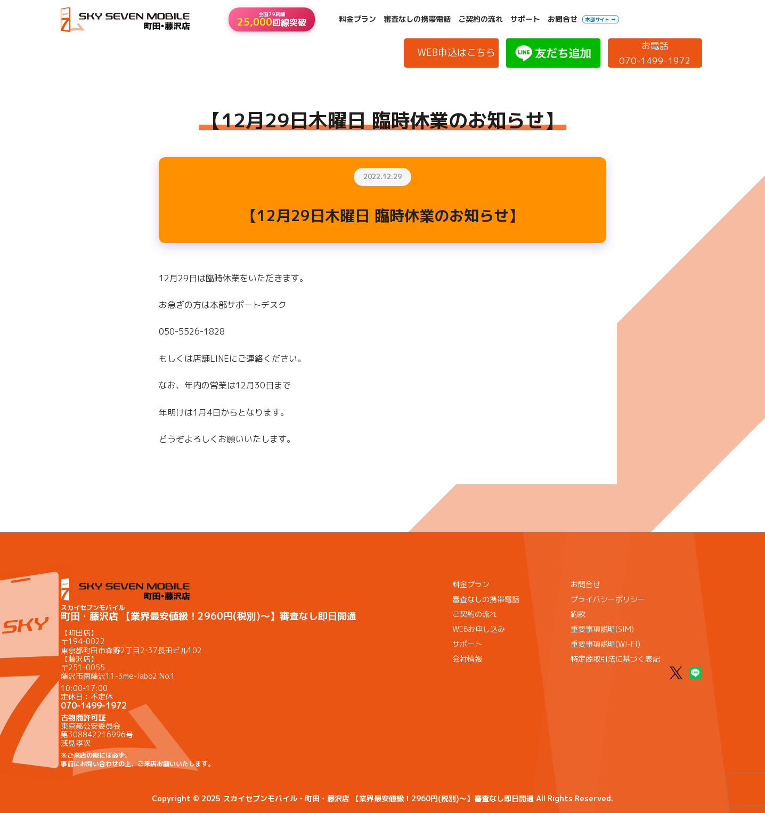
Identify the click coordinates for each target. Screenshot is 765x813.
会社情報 (467, 659)
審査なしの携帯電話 (417, 19)
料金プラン (357, 19)
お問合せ (562, 19)
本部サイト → (600, 19)
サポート (525, 19)
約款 (578, 614)
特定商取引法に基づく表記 (615, 659)
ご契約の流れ (480, 19)
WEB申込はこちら (456, 52)
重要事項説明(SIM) (602, 629)
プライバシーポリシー (608, 599)
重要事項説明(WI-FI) (605, 644)
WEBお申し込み (478, 629)
